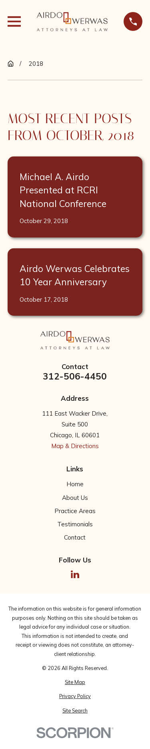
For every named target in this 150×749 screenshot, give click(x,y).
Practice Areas (75, 511)
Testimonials (75, 524)
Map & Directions (75, 446)
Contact (75, 537)
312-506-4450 (75, 376)
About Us (75, 497)
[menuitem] (75, 682)
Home (75, 484)
